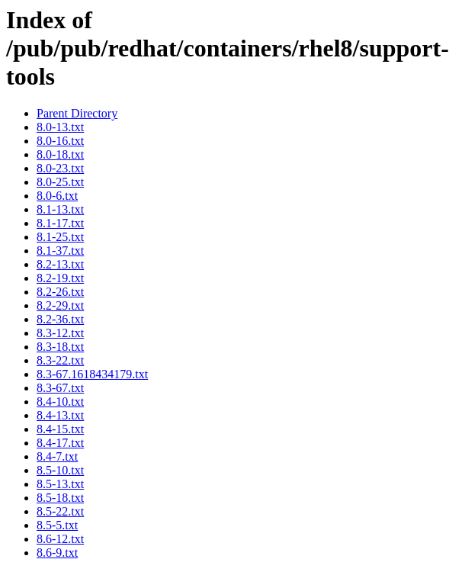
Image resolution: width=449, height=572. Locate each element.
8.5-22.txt (60, 511)
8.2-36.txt (60, 319)
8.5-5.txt (57, 525)
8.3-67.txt (60, 387)
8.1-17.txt (60, 223)
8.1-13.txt (60, 209)
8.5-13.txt (60, 483)
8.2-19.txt (60, 278)
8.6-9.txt (57, 552)
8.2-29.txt (60, 305)
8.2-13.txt (60, 264)
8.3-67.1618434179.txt (92, 374)
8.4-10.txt (60, 401)
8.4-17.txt (60, 442)
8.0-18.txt (60, 154)
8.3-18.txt (60, 346)
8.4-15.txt (60, 429)
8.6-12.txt (60, 538)
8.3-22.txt (60, 360)
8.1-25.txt (60, 236)
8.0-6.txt (57, 195)
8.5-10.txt (60, 470)
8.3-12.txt (60, 332)
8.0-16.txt (60, 140)
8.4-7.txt (57, 456)
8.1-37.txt (60, 250)
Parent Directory (77, 113)
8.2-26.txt (60, 291)
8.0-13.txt (60, 127)
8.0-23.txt (60, 168)
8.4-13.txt (60, 415)
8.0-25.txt (60, 181)
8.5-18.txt (60, 497)
